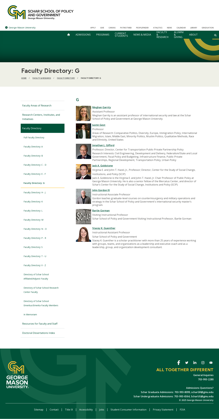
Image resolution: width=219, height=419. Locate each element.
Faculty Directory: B (33, 155)
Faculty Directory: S (33, 247)
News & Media (142, 34)
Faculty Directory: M (33, 219)
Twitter (186, 363)
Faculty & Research (162, 35)
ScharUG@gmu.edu (202, 396)
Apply (93, 27)
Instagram (202, 363)
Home (23, 78)
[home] (69, 35)
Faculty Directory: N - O (35, 228)
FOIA (182, 409)
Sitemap (39, 409)
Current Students (121, 34)
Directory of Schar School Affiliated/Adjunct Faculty (36, 276)
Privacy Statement (163, 409)
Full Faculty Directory (34, 137)
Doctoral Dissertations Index (38, 333)
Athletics (157, 27)
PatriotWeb (126, 27)
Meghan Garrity (101, 107)
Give (102, 27)
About (193, 34)
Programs (102, 34)
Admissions (83, 34)
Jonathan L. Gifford (103, 145)
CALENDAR (181, 27)
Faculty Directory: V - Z (35, 265)
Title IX (69, 409)
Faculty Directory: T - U (35, 256)
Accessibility (86, 409)
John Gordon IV (101, 190)
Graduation (208, 27)
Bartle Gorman (101, 210)
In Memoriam (30, 314)
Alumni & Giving (179, 35)
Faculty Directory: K (33, 201)
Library (193, 27)
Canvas (112, 27)
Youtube (211, 363)
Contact (54, 409)
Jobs (102, 409)
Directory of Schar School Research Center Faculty (41, 289)
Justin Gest (98, 125)
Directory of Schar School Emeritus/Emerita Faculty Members (41, 303)
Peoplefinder (142, 27)
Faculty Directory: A (33, 146)
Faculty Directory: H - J (34, 192)
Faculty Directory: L (33, 210)
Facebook (178, 363)
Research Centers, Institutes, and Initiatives (41, 117)
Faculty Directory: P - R (35, 238)
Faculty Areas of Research (36, 105)
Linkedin (194, 363)
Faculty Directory (66, 78)
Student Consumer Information (129, 409)
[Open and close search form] (215, 35)
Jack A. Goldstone (102, 165)
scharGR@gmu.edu (202, 392)
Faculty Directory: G (34, 183)
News (169, 27)
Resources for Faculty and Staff (39, 323)
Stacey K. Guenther (103, 228)
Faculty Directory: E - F (35, 173)
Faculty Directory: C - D (35, 164)
